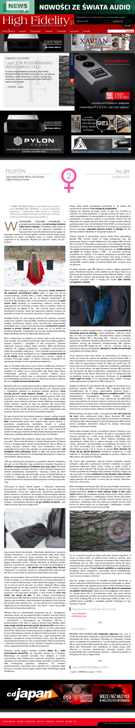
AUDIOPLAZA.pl (79, 616)
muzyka (22, 31)
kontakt (86, 31)
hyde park (61, 31)
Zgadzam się (82, 21)
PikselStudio (130, 723)
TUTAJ (98, 672)
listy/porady (35, 31)
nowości (49, 31)
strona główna (8, 31)
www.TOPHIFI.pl (79, 614)
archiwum (74, 31)
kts (74, 721)
